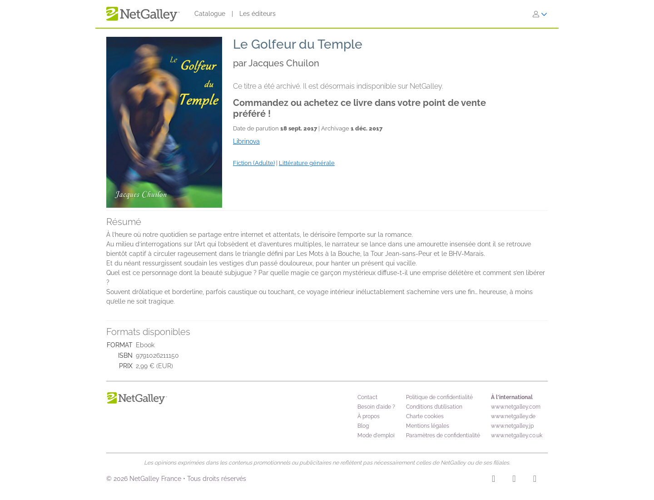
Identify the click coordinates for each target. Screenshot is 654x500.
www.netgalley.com (515, 407)
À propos (368, 416)
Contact (367, 397)
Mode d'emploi (376, 435)
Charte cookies (425, 416)
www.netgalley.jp (512, 426)
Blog (363, 426)
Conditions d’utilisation (434, 407)
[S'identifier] (540, 14)
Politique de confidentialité (439, 397)
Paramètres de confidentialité (443, 435)
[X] (534, 480)
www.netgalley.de (513, 416)
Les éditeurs (257, 13)
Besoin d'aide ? (376, 407)
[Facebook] (513, 480)
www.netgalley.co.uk (516, 435)
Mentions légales (427, 426)
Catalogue (209, 13)
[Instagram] (493, 480)
